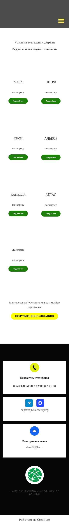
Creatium (43, 520)
